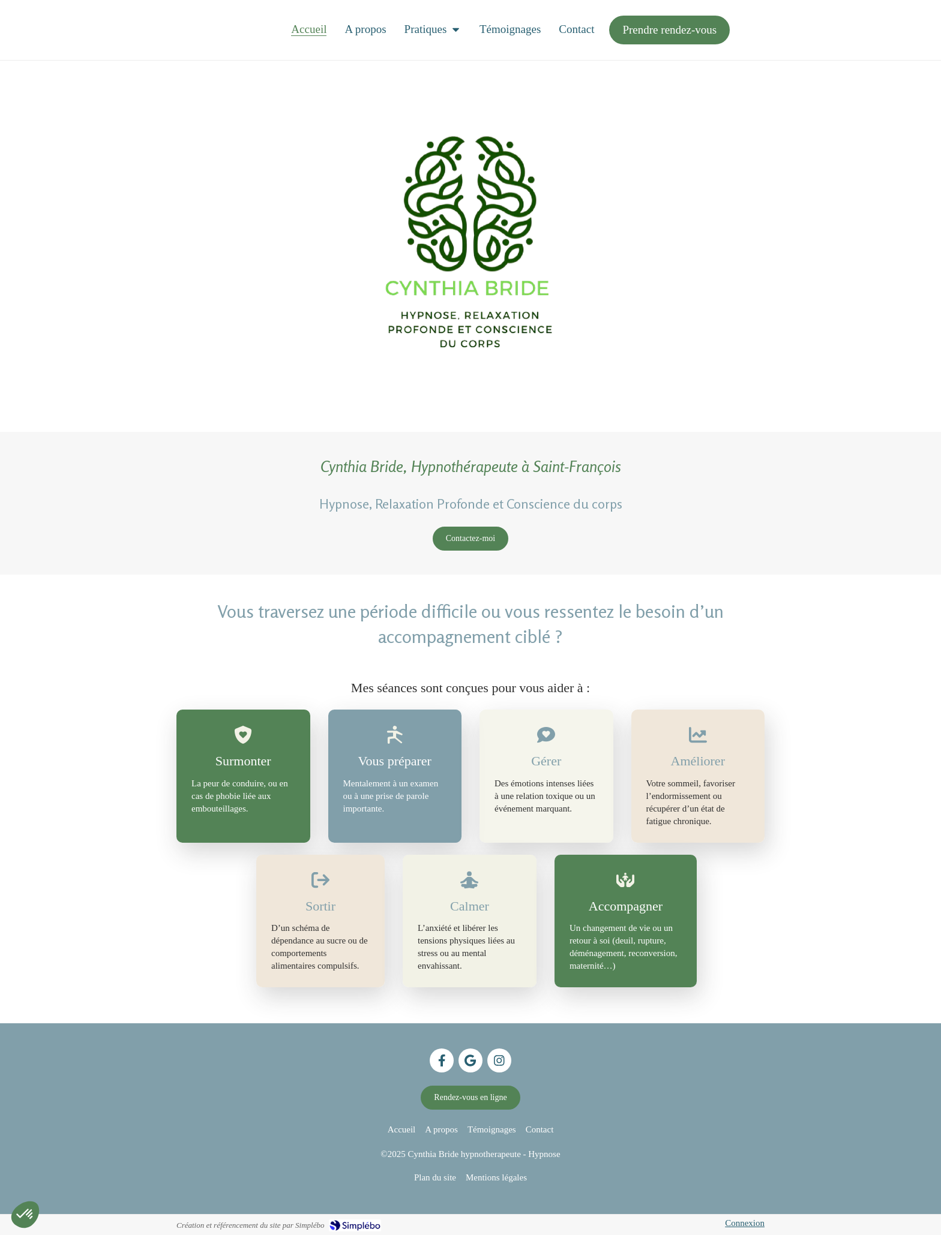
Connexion (745, 1223)
